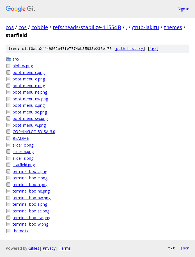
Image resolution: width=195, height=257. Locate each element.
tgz (153, 48)
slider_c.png (23, 145)
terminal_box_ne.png (31, 191)
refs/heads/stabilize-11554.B (87, 27)
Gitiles (33, 248)
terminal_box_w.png (30, 224)
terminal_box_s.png (30, 204)
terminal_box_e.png (30, 177)
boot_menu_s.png (29, 105)
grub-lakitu (145, 27)
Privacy (49, 248)
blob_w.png (23, 65)
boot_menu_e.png (29, 79)
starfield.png (24, 164)
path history (129, 48)
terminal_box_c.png (30, 171)
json (184, 248)
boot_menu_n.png (29, 85)
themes (173, 27)
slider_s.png (23, 158)
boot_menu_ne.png (30, 92)
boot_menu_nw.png (30, 98)
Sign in (183, 8)
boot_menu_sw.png (30, 118)
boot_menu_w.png (29, 125)
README (21, 138)
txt (171, 248)
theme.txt (21, 230)
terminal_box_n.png (30, 184)
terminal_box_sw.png (31, 217)
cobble (39, 27)
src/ (16, 59)
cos (10, 27)
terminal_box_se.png (31, 211)
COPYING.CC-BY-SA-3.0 (34, 131)
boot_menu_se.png (30, 112)
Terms (65, 248)
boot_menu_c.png (29, 72)
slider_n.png (23, 151)
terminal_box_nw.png (32, 197)
